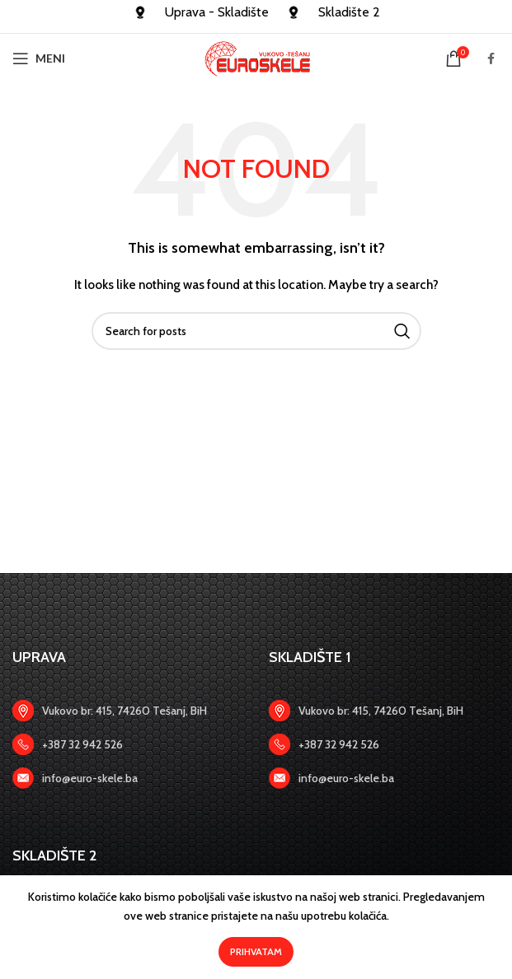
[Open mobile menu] (38, 58)
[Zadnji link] (128, 744)
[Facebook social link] (491, 58)
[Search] (256, 331)
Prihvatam (256, 951)
